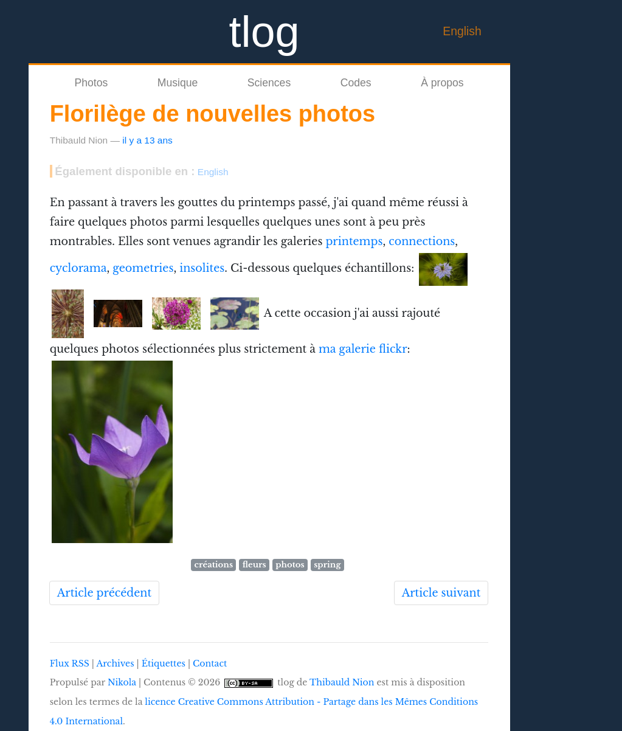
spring (327, 565)
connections (422, 241)
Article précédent (104, 593)
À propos (442, 83)
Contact (210, 663)
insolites (201, 268)
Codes (355, 83)
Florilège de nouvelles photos (212, 113)
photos (289, 565)
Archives (115, 663)
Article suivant (441, 593)
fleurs (254, 565)
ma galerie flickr (363, 349)
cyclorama (78, 268)
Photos (91, 83)
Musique (177, 83)
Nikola (122, 682)
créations (214, 565)
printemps (353, 241)
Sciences (269, 83)
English (462, 31)
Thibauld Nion (342, 682)
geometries (142, 268)
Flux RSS (69, 663)
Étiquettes (163, 663)
